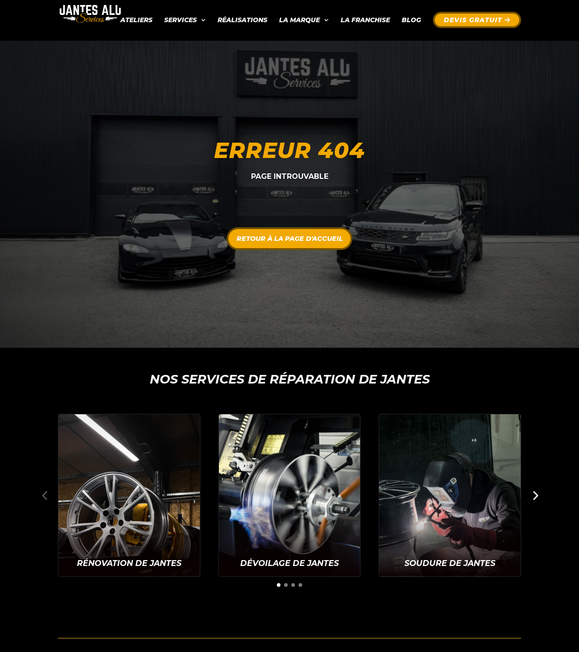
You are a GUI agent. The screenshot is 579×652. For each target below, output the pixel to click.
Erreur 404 (289, 150)
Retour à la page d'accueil (290, 238)
